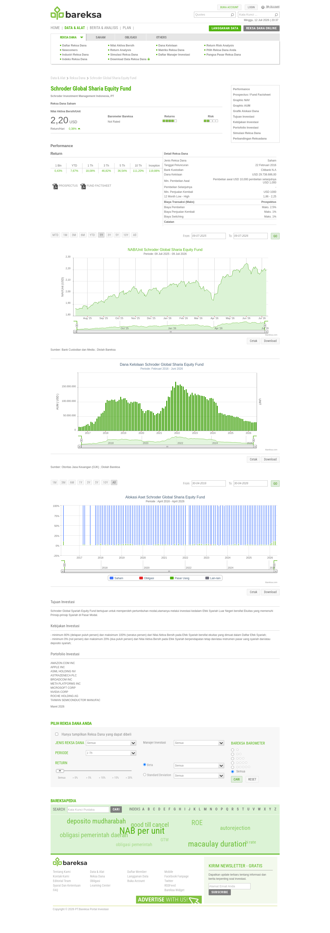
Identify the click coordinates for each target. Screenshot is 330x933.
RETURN (61, 763)
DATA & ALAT (75, 28)
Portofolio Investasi (246, 127)
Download (270, 341)
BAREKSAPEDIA (63, 800)
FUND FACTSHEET (95, 185)
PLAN (127, 28)
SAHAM (101, 37)
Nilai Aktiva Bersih (122, 45)
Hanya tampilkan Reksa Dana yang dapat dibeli (96, 734)
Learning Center (100, 885)
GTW (165, 840)
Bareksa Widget (174, 890)
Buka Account (136, 881)
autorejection (235, 828)
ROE (197, 822)
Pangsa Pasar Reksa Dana (224, 54)
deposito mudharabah (96, 821)
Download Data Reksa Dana (128, 59)
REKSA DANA (68, 37)
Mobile (168, 872)
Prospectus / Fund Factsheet (252, 94)
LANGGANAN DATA (225, 28)
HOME (55, 28)
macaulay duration (217, 844)
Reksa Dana (77, 78)
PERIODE (61, 753)
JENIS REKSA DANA (69, 743)
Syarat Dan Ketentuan (67, 885)
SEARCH (59, 809)
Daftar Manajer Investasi (174, 54)
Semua (240, 771)
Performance (241, 89)
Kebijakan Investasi (246, 122)
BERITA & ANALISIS (104, 28)
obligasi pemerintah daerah (94, 835)
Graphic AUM (242, 105)
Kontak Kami (61, 876)
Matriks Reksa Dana (171, 50)
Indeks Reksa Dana (74, 59)
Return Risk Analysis (220, 45)
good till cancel (150, 825)
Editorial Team (62, 881)
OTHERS (161, 37)
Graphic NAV (241, 100)
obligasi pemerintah (134, 844)
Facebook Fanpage (176, 876)
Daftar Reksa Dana (74, 45)
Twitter (168, 881)
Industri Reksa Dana (75, 54)
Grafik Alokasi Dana (246, 111)
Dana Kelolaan (167, 45)
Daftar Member (137, 872)
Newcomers (70, 50)
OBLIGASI (131, 37)
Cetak (253, 341)
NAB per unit (142, 830)
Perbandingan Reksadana (250, 138)
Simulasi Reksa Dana (124, 54)
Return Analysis (120, 50)
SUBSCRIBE (219, 892)
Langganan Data (137, 876)
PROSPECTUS (65, 185)
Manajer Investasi (154, 742)
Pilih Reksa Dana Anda (221, 50)
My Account (270, 6)
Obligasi (95, 881)
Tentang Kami (62, 872)
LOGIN (251, 7)
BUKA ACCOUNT (229, 7)
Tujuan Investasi (243, 116)
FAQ (55, 890)
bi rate (250, 842)
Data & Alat (58, 78)
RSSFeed (170, 885)
